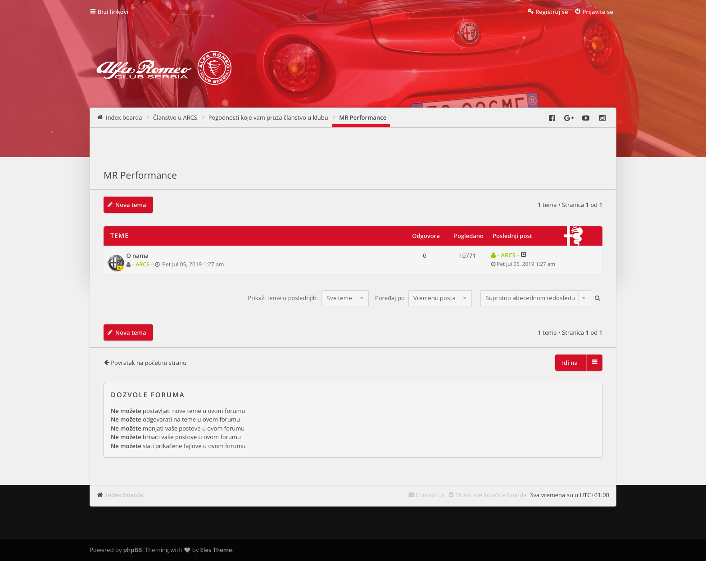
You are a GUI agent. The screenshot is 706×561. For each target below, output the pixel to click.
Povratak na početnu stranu (148, 363)
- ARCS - (142, 264)
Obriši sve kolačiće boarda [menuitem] (491, 495)
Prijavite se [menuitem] (597, 12)
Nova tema (130, 205)
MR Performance (140, 175)
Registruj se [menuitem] (551, 12)
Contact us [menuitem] (430, 495)
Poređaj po (423, 298)
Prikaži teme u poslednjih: (308, 298)
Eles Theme (216, 550)
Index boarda (124, 495)
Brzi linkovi (113, 12)
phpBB (132, 550)
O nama (138, 256)
